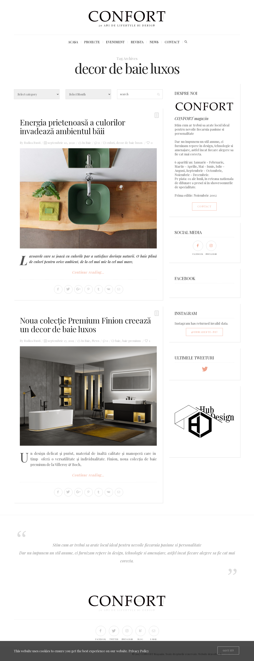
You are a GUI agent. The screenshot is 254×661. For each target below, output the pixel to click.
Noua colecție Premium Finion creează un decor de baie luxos (85, 324)
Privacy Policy (139, 651)
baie (117, 341)
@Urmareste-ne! (204, 332)
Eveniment (115, 42)
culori (110, 143)
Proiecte (92, 42)
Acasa (73, 42)
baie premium (131, 341)
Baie (88, 143)
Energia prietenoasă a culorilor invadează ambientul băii (72, 126)
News (154, 42)
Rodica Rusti (32, 143)
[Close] (228, 650)
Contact (172, 42)
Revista (137, 42)
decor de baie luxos (129, 143)
